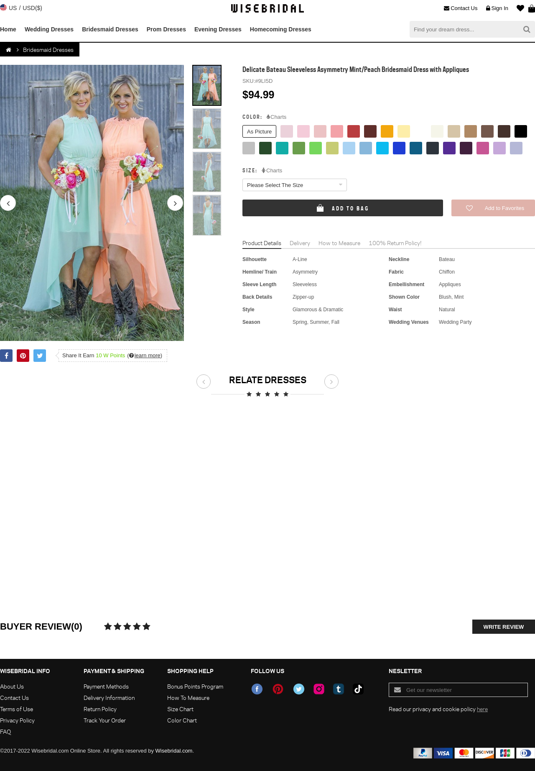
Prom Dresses (166, 29)
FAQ (5, 731)
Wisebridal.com (174, 751)
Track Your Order (105, 720)
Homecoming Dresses (280, 29)
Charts (276, 117)
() (144, 355)
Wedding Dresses (49, 29)
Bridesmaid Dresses (110, 29)
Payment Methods (106, 686)
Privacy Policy (17, 720)
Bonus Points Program (195, 686)
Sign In (497, 8)
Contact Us (460, 8)
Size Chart (180, 708)
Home (8, 29)
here (482, 708)
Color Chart (182, 720)
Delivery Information (109, 697)
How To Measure (188, 697)
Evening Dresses (218, 29)
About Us (12, 686)
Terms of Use (16, 708)
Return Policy (100, 708)
